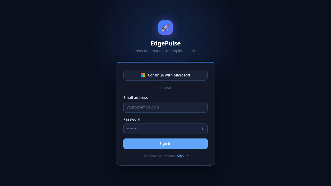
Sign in (165, 143)
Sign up (182, 156)
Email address (135, 97)
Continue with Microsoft (166, 75)
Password (131, 119)
